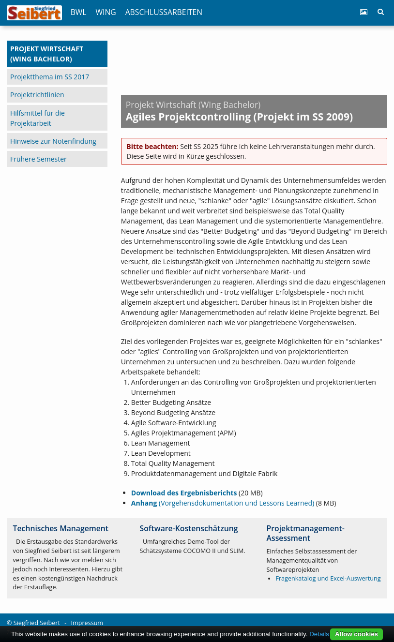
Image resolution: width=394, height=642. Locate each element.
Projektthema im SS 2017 (49, 76)
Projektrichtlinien (37, 94)
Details (319, 634)
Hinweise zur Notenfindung (53, 141)
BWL (79, 12)
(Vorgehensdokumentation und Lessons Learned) (222, 503)
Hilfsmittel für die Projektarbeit (37, 118)
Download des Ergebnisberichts (184, 492)
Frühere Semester (38, 159)
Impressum (87, 623)
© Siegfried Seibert (33, 623)
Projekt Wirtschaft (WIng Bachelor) (46, 53)
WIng (106, 12)
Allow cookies (356, 634)
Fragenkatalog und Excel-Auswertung (327, 578)
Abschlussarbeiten (164, 12)
